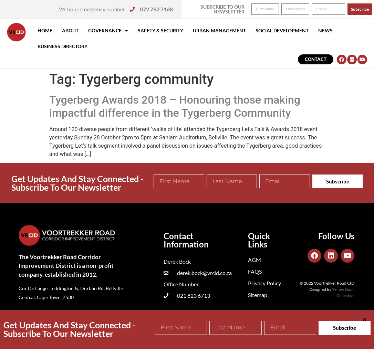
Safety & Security (160, 30)
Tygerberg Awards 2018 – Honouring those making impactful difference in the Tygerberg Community (174, 106)
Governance (108, 30)
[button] (359, 9)
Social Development (282, 30)
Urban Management (219, 30)
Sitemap (257, 295)
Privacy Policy (264, 283)
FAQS (255, 271)
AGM (254, 259)
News (325, 30)
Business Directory (62, 46)
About (70, 30)
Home (45, 30)
